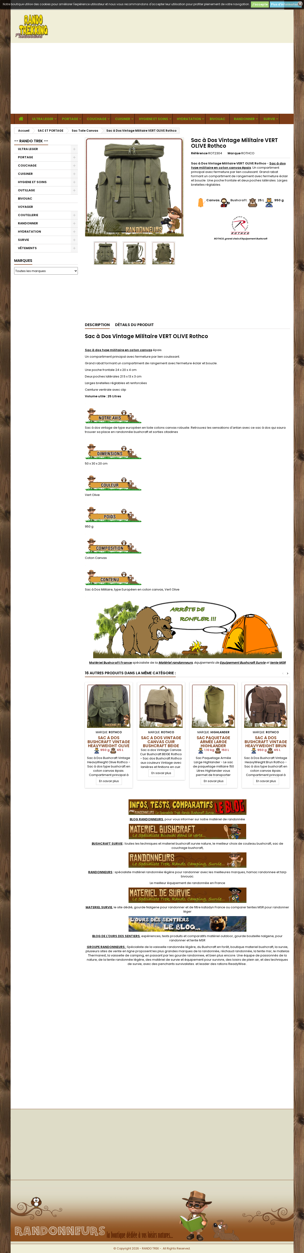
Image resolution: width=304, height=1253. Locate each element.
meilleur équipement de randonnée (181, 883)
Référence (199, 153)
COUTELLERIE (28, 215)
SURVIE (269, 119)
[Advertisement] (152, 78)
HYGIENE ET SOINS (153, 119)
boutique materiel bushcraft (251, 947)
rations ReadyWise (231, 964)
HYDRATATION (189, 119)
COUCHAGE (96, 119)
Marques (23, 260)
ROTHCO (247, 153)
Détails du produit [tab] (134, 324)
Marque (234, 153)
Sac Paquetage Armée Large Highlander (213, 742)
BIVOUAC (217, 119)
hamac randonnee (261, 872)
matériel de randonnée (227, 819)
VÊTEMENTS (27, 248)
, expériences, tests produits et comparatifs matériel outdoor (162, 936)
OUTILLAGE (26, 190)
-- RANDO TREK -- (31, 141)
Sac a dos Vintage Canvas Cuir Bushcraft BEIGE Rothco (161, 744)
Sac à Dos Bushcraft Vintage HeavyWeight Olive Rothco (108, 744)
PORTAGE (70, 119)
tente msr (264, 951)
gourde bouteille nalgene (254, 936)
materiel (186, 843)
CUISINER (122, 119)
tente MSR (278, 662)
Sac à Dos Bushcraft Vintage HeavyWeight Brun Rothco (266, 744)
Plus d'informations (285, 4)
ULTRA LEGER (42, 119)
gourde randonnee (189, 955)
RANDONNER (244, 119)
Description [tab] (97, 324)
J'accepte (260, 4)
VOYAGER (25, 207)
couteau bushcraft (257, 843)
